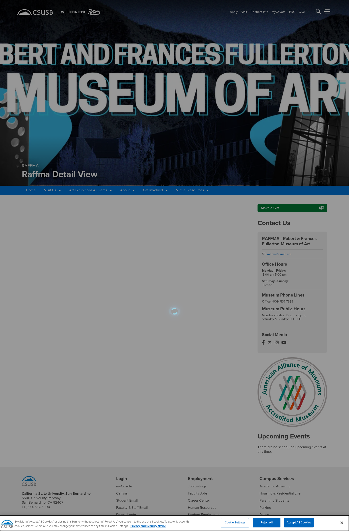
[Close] (342, 525)
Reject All (267, 525)
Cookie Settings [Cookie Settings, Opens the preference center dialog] (235, 525)
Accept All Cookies (299, 525)
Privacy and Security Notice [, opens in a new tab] (148, 528)
